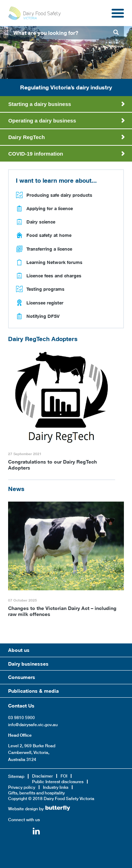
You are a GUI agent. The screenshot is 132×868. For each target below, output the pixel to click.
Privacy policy (21, 787)
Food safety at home (48, 235)
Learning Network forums (54, 262)
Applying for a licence (49, 208)
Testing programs (45, 289)
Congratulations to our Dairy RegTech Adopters (52, 465)
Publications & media (33, 691)
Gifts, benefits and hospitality (36, 792)
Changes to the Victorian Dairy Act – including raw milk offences (62, 611)
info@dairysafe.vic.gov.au (33, 724)
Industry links (55, 787)
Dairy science (40, 222)
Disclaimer (42, 776)
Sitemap (16, 776)
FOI (64, 776)
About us (19, 650)
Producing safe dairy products (59, 195)
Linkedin (36, 832)
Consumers (21, 677)
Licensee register (44, 303)
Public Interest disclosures (57, 781)
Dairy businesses (28, 664)
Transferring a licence (49, 249)
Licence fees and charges (53, 275)
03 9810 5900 (21, 717)
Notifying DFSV (42, 316)
